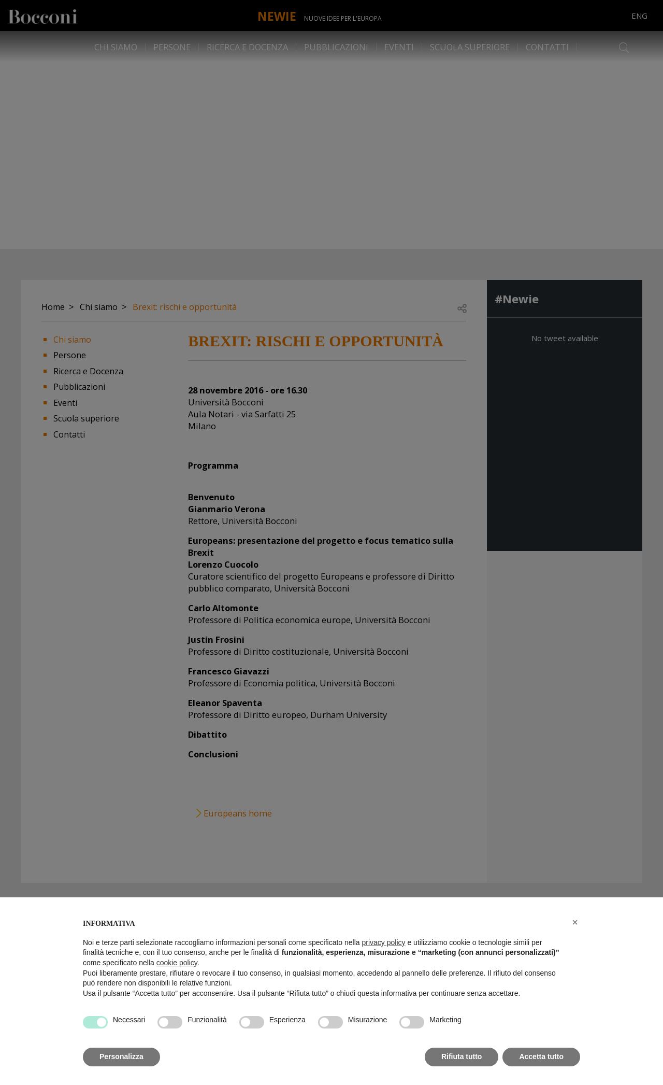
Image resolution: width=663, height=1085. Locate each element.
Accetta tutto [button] (541, 1056)
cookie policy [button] (176, 963)
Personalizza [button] (121, 1056)
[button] (575, 922)
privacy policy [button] (384, 942)
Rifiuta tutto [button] (461, 1056)
